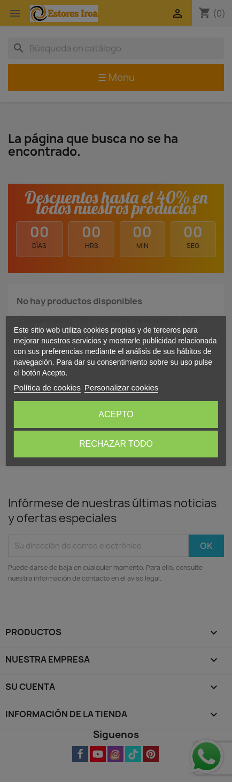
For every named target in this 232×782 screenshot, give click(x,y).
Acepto (116, 414)
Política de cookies (47, 387)
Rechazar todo (116, 443)
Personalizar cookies (121, 387)
